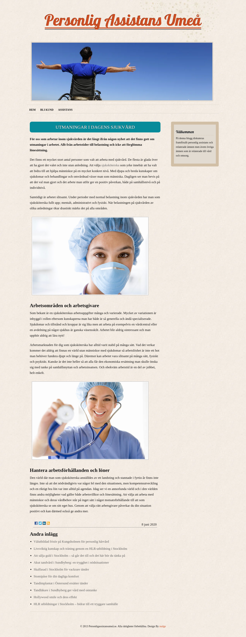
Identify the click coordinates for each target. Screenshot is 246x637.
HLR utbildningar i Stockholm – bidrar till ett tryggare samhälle (76, 604)
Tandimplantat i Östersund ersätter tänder (61, 583)
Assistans (65, 109)
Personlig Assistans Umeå (123, 20)
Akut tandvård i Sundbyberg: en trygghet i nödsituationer (71, 562)
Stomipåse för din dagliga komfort (56, 576)
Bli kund (46, 109)
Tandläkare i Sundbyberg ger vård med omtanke (65, 590)
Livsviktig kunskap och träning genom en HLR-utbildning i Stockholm (80, 549)
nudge (162, 626)
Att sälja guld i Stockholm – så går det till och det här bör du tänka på (79, 555)
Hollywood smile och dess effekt (55, 597)
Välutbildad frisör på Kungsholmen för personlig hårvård (71, 541)
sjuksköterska (110, 165)
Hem (32, 109)
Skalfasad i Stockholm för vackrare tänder (61, 569)
